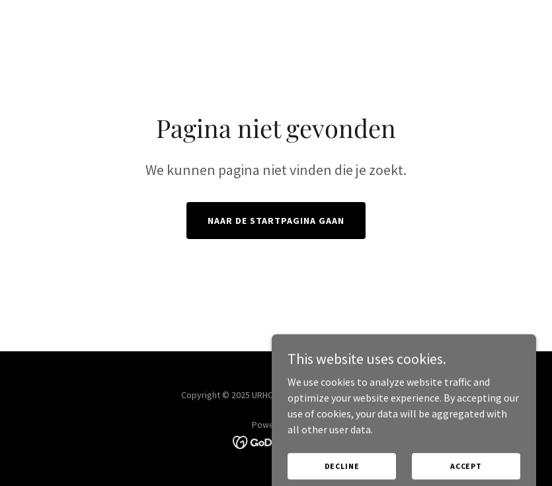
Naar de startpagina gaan (276, 220)
